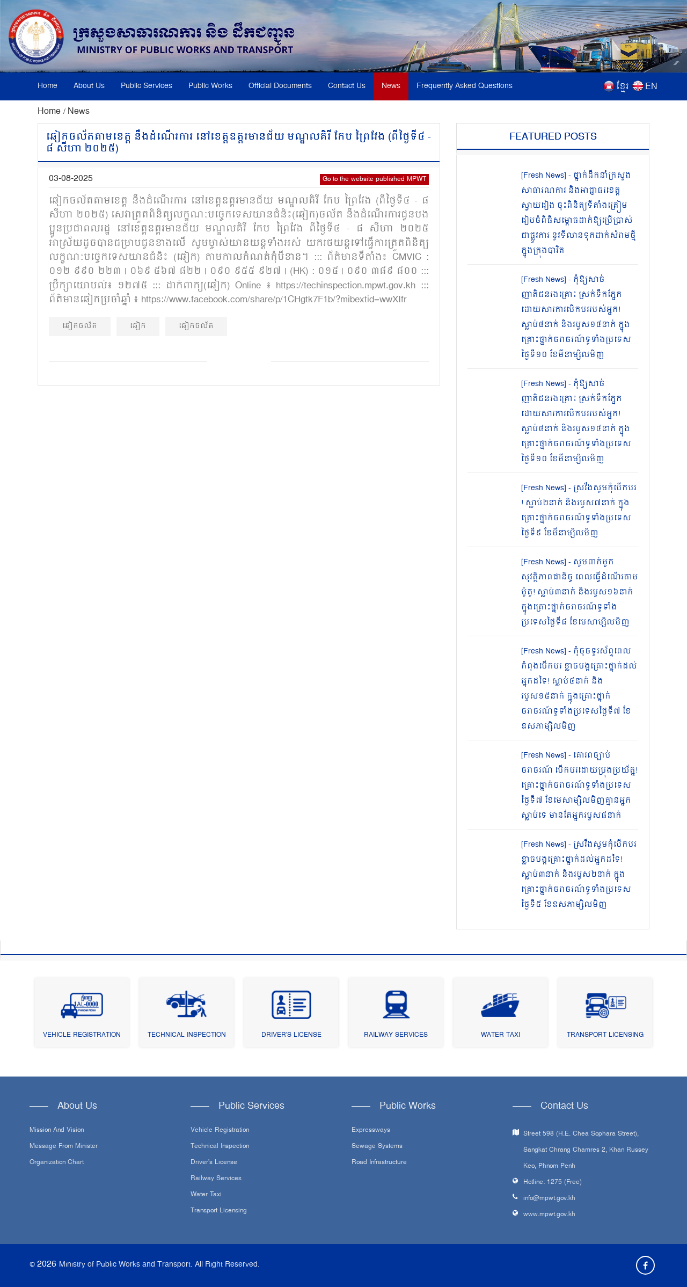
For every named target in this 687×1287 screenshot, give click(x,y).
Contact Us (347, 86)
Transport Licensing (605, 1035)
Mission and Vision (57, 1131)
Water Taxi (500, 1035)
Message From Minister (64, 1147)
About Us (89, 86)
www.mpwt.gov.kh (549, 1214)
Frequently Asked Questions (464, 86)
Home (47, 86)
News (391, 86)
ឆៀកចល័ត (79, 326)
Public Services (146, 86)
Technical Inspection (187, 1035)
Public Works (210, 86)
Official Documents (280, 86)
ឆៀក (138, 326)
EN (651, 86)
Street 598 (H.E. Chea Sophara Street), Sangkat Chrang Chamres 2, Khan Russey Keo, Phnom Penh (585, 1150)
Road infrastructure (379, 1163)
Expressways (371, 1131)
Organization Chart (57, 1163)
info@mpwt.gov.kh (549, 1198)
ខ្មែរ (622, 86)
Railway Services (396, 1035)
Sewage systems (377, 1147)
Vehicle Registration (82, 1035)
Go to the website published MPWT (374, 179)
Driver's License (291, 1035)
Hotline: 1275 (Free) (552, 1182)
